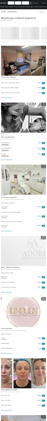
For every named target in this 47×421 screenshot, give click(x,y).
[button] (11, 3)
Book (43, 83)
